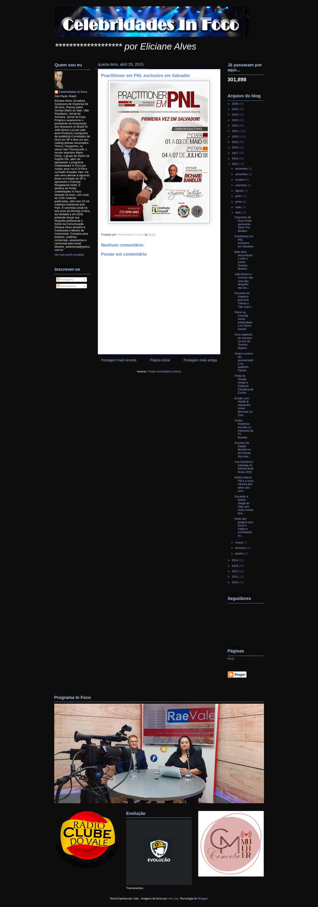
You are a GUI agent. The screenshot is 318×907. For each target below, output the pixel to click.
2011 (235, 576)
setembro (241, 185)
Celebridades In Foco (73, 91)
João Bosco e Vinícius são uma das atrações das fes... (244, 280)
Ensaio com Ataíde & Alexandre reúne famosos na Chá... (243, 407)
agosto (239, 190)
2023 (235, 120)
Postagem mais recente (119, 360)
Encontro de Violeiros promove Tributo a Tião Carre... (244, 300)
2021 (235, 131)
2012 (235, 571)
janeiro (239, 553)
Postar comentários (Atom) (164, 371)
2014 (235, 560)
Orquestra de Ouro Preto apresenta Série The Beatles (243, 224)
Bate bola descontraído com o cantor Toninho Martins (243, 260)
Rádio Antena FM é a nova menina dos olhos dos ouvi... (244, 484)
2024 (235, 114)
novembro (241, 174)
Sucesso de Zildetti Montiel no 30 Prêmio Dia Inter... (243, 449)
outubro (240, 179)
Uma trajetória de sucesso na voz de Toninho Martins (243, 341)
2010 (235, 582)
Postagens (65, 279)
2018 (235, 147)
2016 (235, 158)
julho (238, 196)
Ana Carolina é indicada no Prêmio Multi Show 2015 (244, 467)
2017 (235, 153)
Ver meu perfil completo (69, 254)
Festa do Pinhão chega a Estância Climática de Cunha (244, 384)
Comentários (66, 286)
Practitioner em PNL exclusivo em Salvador (244, 241)
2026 (235, 103)
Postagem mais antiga (200, 360)
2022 (235, 125)
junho (239, 201)
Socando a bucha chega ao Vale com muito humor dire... (244, 505)
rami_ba (173, 898)
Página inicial (160, 360)
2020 (235, 136)
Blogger (203, 898)
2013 (235, 565)
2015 (235, 163)
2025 (235, 109)
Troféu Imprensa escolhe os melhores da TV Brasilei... (244, 429)
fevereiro (241, 548)
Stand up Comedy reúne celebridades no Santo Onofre (243, 321)
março (239, 542)
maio (238, 207)
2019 (235, 142)
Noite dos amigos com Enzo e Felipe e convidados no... (244, 527)
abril (238, 212)
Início (231, 658)
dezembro (241, 168)
